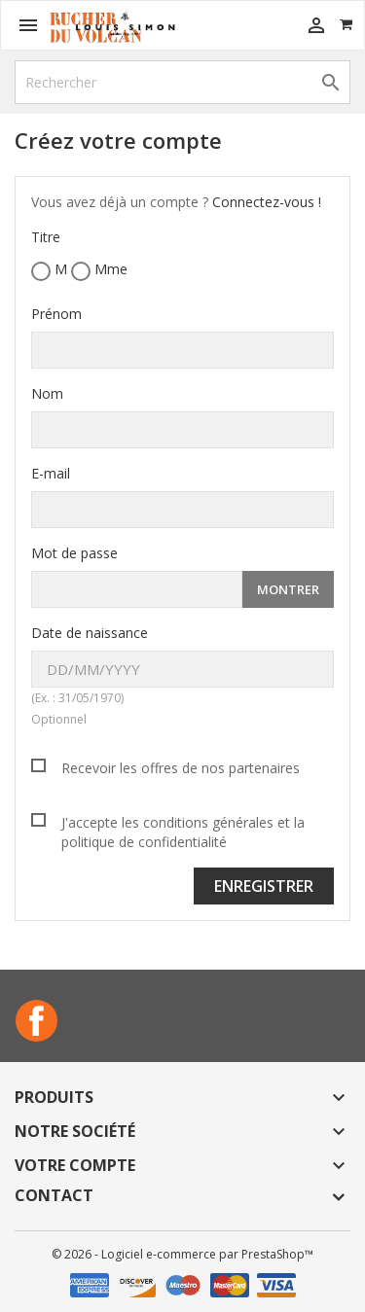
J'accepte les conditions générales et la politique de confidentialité (183, 832)
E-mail (50, 473)
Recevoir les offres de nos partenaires (180, 768)
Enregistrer (263, 886)
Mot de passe (74, 553)
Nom (47, 393)
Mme (99, 270)
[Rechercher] (182, 82)
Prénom (56, 313)
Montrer (288, 589)
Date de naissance (89, 632)
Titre (45, 237)
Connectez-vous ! (266, 202)
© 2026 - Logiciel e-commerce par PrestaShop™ (182, 1254)
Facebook (36, 1021)
